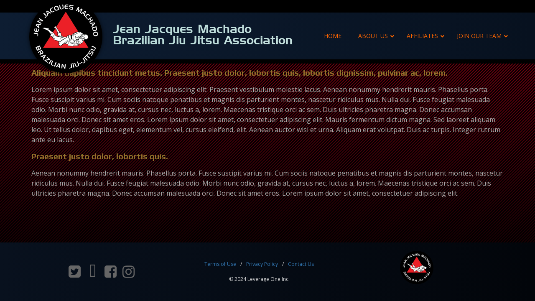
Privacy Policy (262, 264)
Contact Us (301, 264)
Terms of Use (220, 264)
